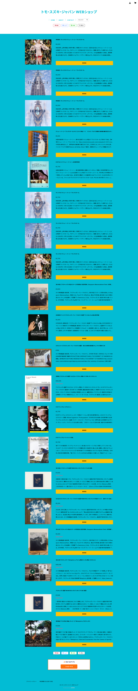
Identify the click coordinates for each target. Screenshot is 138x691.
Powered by (69, 687)
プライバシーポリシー (31, 681)
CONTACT (70, 20)
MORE (84, 63)
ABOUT (61, 20)
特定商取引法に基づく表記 (46, 681)
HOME (53, 20)
